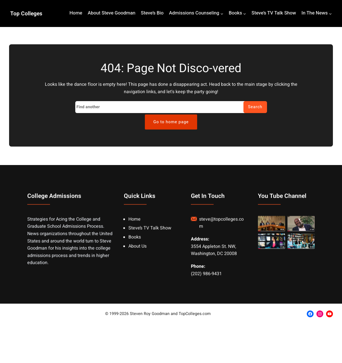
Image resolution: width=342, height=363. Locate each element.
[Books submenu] (244, 13)
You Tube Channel (282, 204)
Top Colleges (26, 14)
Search (255, 107)
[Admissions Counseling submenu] (221, 13)
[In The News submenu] (330, 13)
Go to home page (171, 122)
